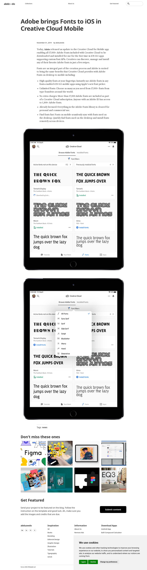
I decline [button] (93, 562)
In (26, 530)
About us (72, 4)
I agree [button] (83, 562)
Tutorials (51, 550)
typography (52, 553)
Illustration (52, 546)
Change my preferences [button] (108, 562)
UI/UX (50, 557)
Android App (106, 529)
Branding (51, 536)
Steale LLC (32, 567)
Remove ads (79, 532)
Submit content (113, 509)
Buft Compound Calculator (111, 532)
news (44, 427)
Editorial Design (54, 539)
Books (50, 532)
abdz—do (10, 3)
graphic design (53, 543)
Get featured (114, 4)
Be (22, 530)
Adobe (47, 49)
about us (77, 529)
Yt (30, 530)
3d (48, 529)
